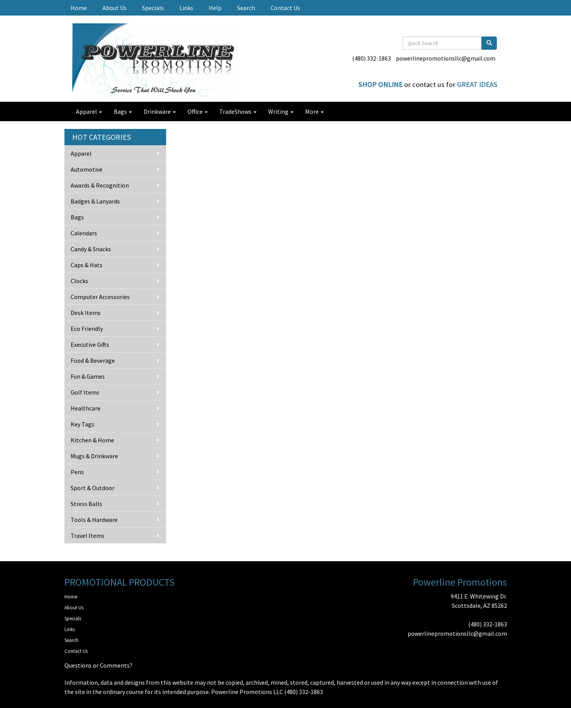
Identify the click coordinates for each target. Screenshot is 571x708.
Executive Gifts (90, 344)
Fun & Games (88, 376)
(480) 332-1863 (371, 58)
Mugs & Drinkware (94, 456)
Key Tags (82, 424)
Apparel (89, 111)
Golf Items (85, 392)
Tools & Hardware (94, 520)
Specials (153, 8)
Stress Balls (86, 504)
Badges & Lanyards (95, 201)
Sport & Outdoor (93, 488)
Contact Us (285, 8)
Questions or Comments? (98, 665)
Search (246, 8)
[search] (489, 43)
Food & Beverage (93, 360)
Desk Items (86, 313)
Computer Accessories (100, 297)
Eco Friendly (87, 328)
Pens (77, 472)
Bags (123, 111)
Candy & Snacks (91, 249)
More (314, 111)
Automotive (86, 169)
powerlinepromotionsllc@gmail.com (445, 58)
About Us (114, 8)
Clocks (79, 281)
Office (197, 111)
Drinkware (160, 111)
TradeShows (238, 111)
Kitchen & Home (92, 440)
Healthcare (86, 408)
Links (186, 8)
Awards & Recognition (100, 185)
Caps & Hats (86, 265)
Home (79, 8)
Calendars (84, 233)
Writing (280, 111)
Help (215, 8)
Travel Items (87, 535)
